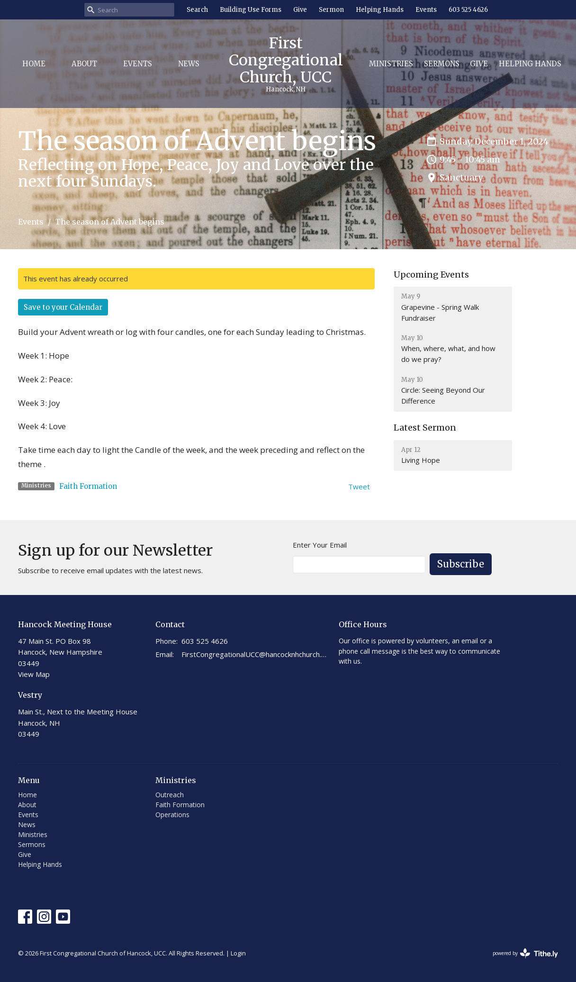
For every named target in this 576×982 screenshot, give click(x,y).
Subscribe (460, 564)
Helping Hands (380, 10)
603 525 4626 (468, 10)
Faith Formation (88, 486)
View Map (34, 674)
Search (197, 10)
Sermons (441, 63)
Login (238, 953)
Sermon (331, 10)
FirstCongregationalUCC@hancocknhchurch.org (255, 654)
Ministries (391, 63)
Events (426, 10)
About (84, 63)
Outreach (169, 794)
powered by (525, 953)
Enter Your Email (320, 545)
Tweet (359, 486)
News (188, 63)
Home (33, 63)
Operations (172, 814)
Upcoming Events (431, 274)
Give (300, 10)
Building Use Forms (250, 10)
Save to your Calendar (63, 307)
